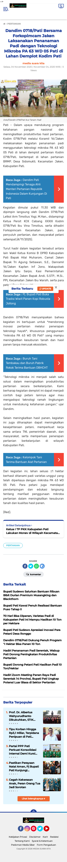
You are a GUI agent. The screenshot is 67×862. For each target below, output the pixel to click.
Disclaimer (35, 836)
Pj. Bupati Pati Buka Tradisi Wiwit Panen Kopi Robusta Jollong (28, 299)
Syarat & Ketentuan (42, 841)
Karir (45, 836)
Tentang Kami (22, 841)
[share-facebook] (25, 566)
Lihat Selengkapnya (33, 798)
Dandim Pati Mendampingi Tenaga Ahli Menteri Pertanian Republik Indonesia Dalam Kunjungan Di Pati (26, 189)
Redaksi (54, 836)
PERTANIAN (13, 545)
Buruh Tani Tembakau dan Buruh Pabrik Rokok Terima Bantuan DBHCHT (27, 363)
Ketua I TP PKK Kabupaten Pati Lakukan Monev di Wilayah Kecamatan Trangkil (32, 531)
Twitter (41, 830)
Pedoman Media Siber (23, 844)
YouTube (49, 830)
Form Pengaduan (46, 844)
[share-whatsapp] (36, 566)
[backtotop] (33, 812)
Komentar (33, 574)
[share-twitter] (30, 566)
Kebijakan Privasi (18, 836)
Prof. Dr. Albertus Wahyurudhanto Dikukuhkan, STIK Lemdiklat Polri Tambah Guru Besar (22, 716)
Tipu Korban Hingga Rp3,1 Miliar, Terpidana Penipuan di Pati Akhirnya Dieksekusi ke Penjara (24, 733)
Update (45, 288)
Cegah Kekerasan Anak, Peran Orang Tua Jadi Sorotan (24, 783)
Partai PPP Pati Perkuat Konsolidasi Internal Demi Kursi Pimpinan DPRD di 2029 (22, 749)
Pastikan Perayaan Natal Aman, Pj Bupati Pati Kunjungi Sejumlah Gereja (24, 766)
